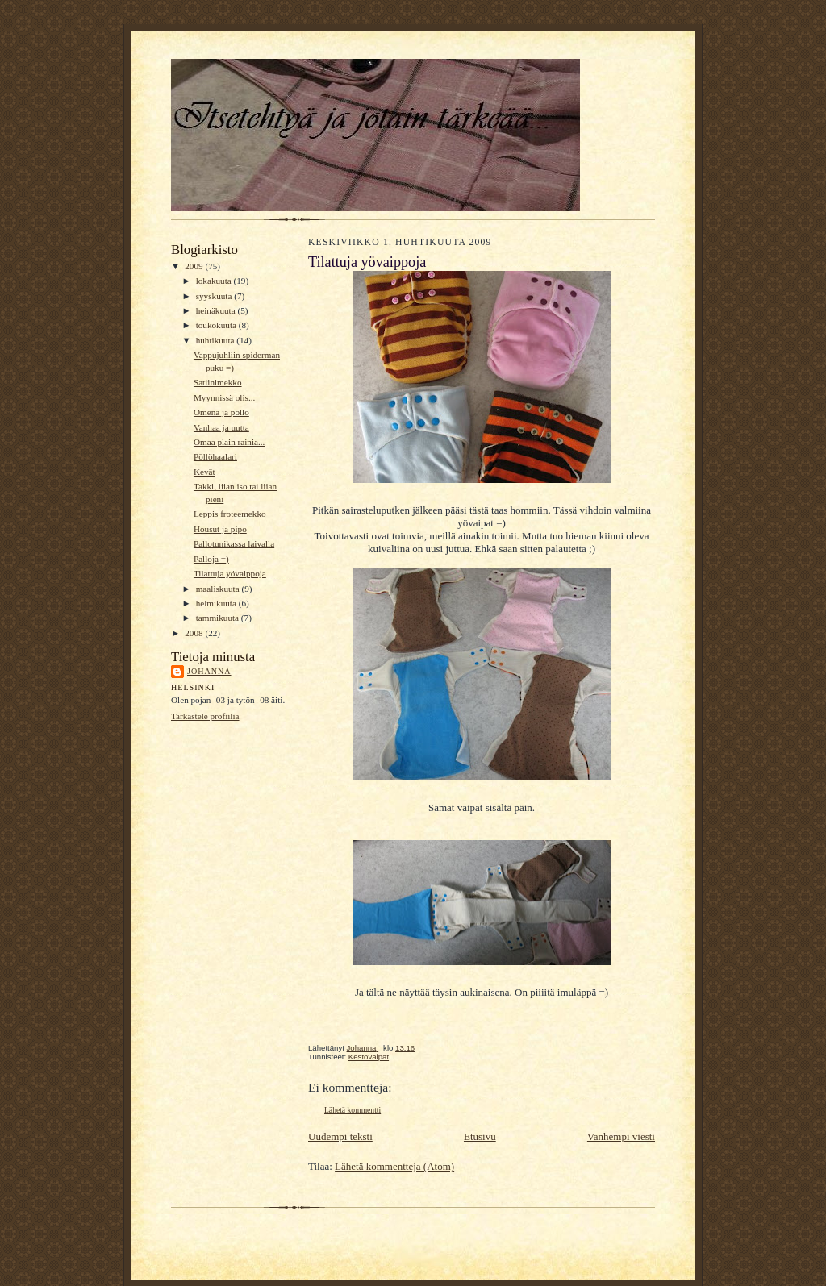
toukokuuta (217, 325)
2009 (195, 266)
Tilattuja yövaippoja (230, 573)
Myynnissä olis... (224, 397)
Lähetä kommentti (352, 1109)
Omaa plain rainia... (229, 442)
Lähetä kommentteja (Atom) (394, 1166)
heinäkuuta (217, 310)
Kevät (204, 472)
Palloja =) (211, 559)
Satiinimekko (218, 382)
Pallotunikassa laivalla (234, 543)
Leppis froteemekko (230, 513)
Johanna (209, 671)
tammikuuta (218, 617)
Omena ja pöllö (221, 412)
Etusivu (480, 1136)
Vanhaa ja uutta (221, 427)
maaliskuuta (219, 588)
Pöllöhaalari (215, 456)
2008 (195, 633)
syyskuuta (215, 296)
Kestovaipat (368, 1056)
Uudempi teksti (340, 1136)
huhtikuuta (216, 340)
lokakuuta (215, 280)
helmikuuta (217, 603)
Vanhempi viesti (621, 1136)
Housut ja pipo (220, 529)
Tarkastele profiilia (205, 716)
